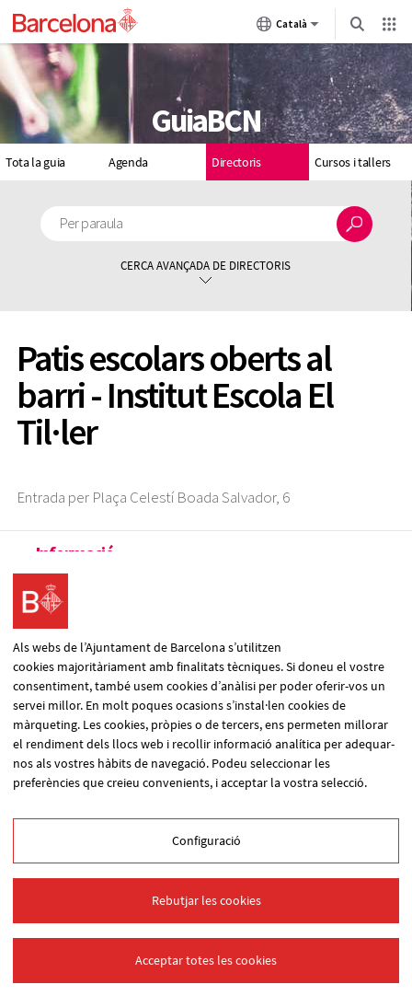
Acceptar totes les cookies (206, 960)
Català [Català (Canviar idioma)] (287, 28)
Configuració (206, 840)
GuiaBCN (206, 120)
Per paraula (91, 223)
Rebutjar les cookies (206, 900)
